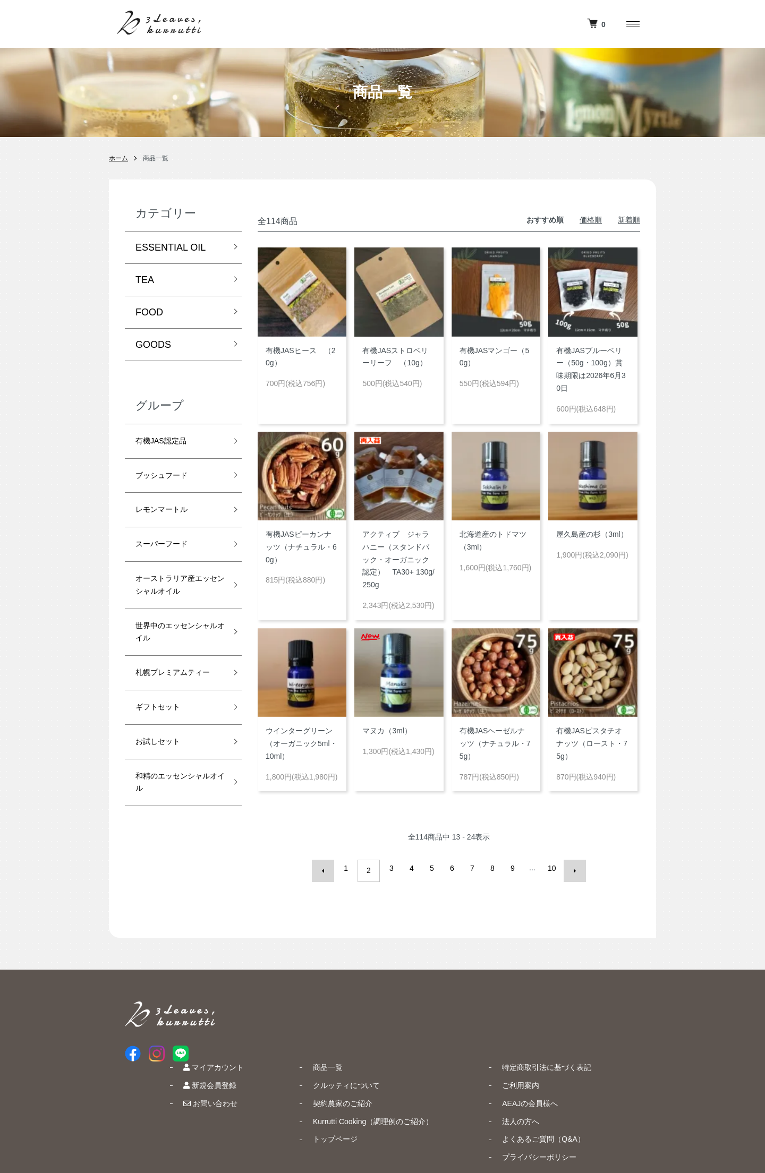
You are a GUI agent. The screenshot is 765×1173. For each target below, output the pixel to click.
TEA (144, 280)
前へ (328, 868)
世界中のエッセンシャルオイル (173, 673)
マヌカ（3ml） (387, 730)
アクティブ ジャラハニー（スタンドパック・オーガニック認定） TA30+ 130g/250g (398, 559)
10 (549, 868)
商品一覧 (398, 1002)
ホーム (118, 158)
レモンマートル (168, 518)
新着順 (629, 220)
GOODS (153, 344)
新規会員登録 (301, 1020)
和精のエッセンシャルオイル (173, 857)
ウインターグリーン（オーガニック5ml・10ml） (301, 743)
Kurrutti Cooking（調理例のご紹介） (443, 1055)
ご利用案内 (569, 1020)
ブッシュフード (168, 480)
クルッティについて (416, 1020)
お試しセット (164, 812)
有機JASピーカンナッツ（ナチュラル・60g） (301, 547)
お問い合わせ (302, 1038)
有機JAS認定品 (168, 443)
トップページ (405, 1073)
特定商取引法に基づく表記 (595, 1002)
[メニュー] (632, 24)
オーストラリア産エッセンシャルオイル (173, 610)
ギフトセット (164, 773)
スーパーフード (168, 557)
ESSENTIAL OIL (170, 247)
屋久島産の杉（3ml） (592, 534)
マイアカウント (305, 1002)
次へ (569, 868)
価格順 (591, 220)
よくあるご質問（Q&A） (592, 1073)
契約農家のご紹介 (413, 1038)
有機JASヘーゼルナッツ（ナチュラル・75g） (495, 743)
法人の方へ (569, 1055)
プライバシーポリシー (588, 1092)
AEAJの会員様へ (579, 1038)
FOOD (149, 312)
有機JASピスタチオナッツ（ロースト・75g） (591, 743)
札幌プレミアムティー (173, 727)
